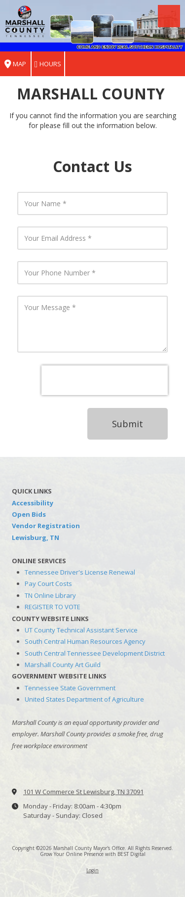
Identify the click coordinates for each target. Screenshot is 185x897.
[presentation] (104, 380)
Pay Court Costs (48, 583)
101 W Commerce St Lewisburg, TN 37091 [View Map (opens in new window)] (83, 791)
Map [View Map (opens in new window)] (15, 64)
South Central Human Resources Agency (85, 641)
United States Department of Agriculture (84, 699)
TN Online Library (50, 595)
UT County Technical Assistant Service (81, 630)
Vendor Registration (46, 525)
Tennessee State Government (70, 687)
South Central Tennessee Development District (95, 653)
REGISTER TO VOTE (52, 606)
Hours (48, 64)
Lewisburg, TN (35, 537)
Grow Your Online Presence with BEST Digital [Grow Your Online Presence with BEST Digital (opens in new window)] (93, 854)
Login (92, 870)
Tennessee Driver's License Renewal (80, 572)
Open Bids (29, 514)
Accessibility (32, 502)
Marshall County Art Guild (63, 664)
